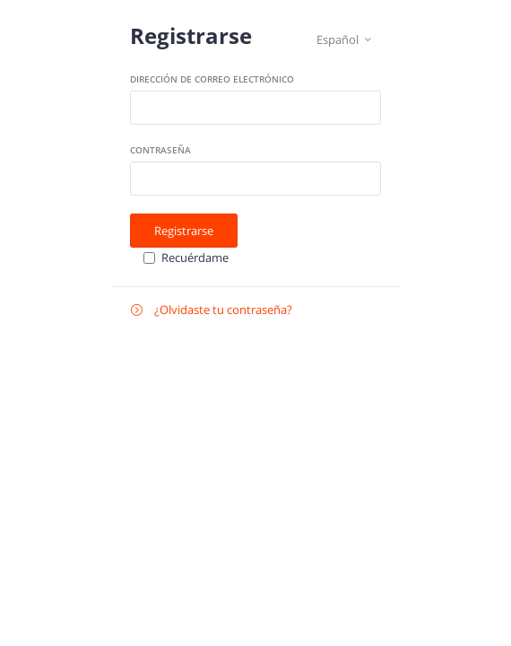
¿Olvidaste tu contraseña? (211, 310)
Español (343, 39)
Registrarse (183, 231)
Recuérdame (195, 257)
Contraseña (160, 150)
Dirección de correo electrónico (212, 79)
